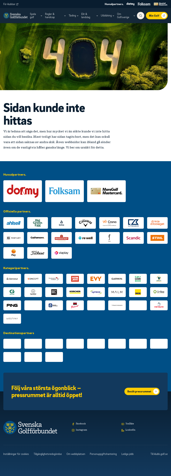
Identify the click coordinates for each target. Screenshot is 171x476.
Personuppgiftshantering (103, 454)
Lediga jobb (127, 454)
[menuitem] (36, 15)
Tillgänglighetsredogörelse (48, 454)
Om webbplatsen (75, 454)
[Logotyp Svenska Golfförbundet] (15, 16)
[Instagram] (95, 430)
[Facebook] (95, 424)
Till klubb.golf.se (159, 454)
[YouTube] (144, 424)
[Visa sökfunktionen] (140, 15)
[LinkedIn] (144, 430)
